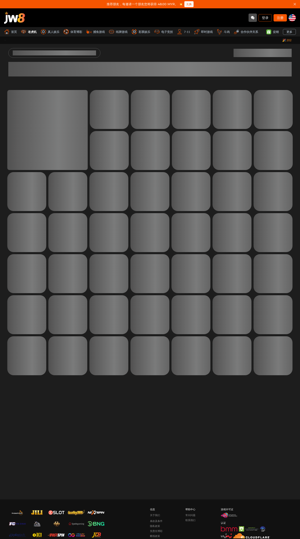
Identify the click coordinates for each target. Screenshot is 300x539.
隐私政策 (155, 526)
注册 (280, 18)
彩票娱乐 (141, 31)
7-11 (183, 31)
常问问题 (190, 515)
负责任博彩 (156, 531)
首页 (10, 31)
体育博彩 (73, 31)
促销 (272, 31)
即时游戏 (203, 31)
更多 (289, 32)
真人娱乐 (50, 31)
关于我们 (155, 515)
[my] (292, 17)
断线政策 (155, 536)
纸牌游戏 (118, 31)
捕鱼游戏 (95, 31)
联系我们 (190, 520)
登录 (265, 18)
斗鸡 (223, 31)
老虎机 (29, 31)
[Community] (253, 18)
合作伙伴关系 (246, 31)
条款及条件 (156, 521)
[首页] (14, 17)
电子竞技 (163, 31)
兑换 (189, 4)
